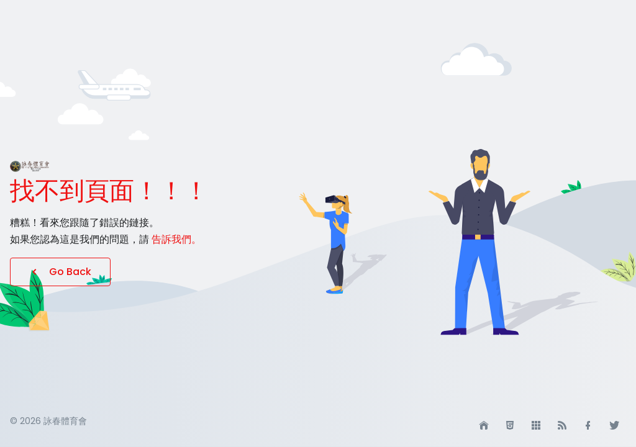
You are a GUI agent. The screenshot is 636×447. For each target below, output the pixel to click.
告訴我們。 (176, 239)
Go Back (60, 271)
